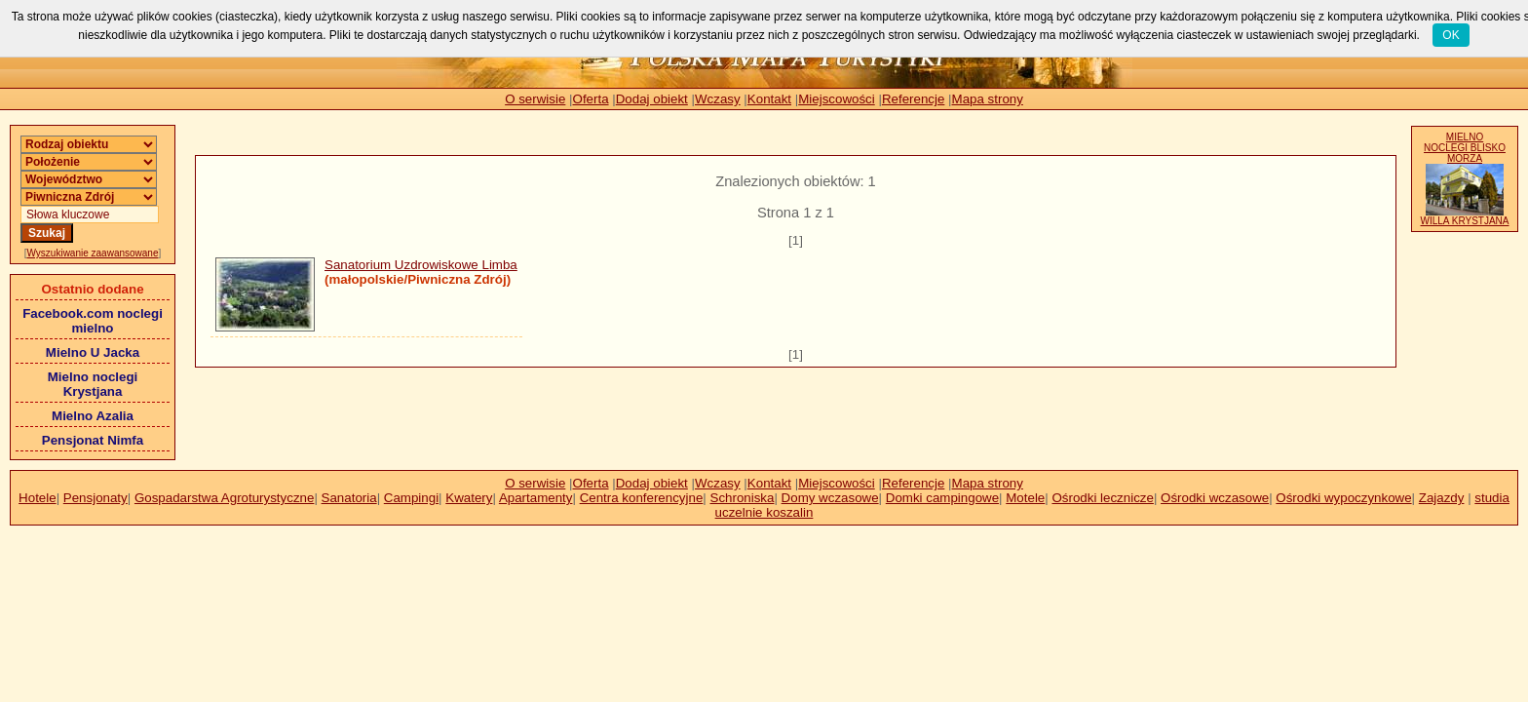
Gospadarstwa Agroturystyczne (224, 497)
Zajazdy (1442, 497)
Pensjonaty (95, 497)
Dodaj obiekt (652, 99)
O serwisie (535, 99)
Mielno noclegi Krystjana (93, 384)
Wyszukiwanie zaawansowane (93, 253)
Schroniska (742, 497)
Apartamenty (536, 497)
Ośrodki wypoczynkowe (1343, 497)
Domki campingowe (942, 497)
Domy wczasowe (830, 497)
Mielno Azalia (93, 416)
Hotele (38, 497)
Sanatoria (349, 497)
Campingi (411, 497)
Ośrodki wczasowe (1215, 497)
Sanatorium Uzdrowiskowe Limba (421, 264)
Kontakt (769, 99)
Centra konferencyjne (642, 497)
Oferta (591, 99)
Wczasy (718, 99)
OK (1450, 35)
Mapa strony (987, 99)
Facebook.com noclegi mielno (92, 320)
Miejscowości (836, 99)
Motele (1025, 497)
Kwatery (468, 497)
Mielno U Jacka (92, 352)
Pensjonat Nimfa (92, 440)
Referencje (913, 99)
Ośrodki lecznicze (1102, 497)
